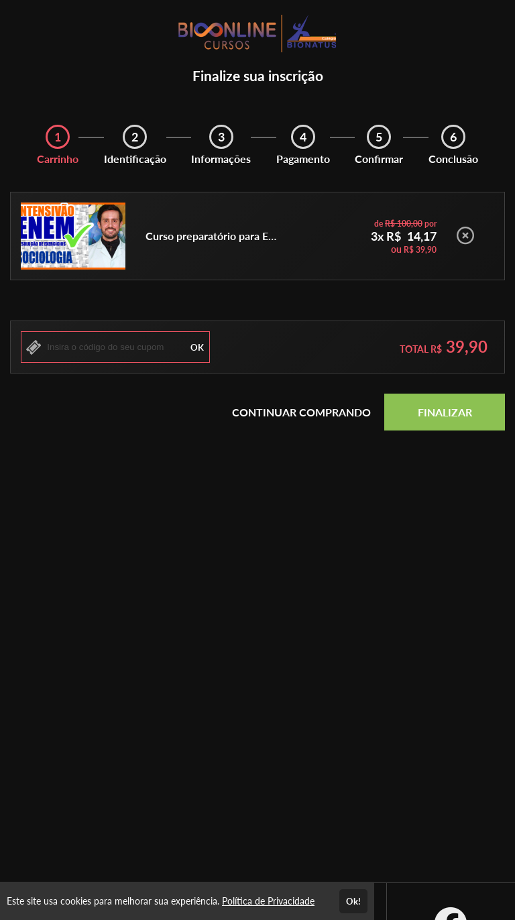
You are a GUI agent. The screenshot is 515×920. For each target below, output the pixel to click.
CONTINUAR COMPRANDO (301, 412)
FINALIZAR (445, 412)
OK (197, 347)
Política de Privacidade (268, 901)
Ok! (353, 901)
